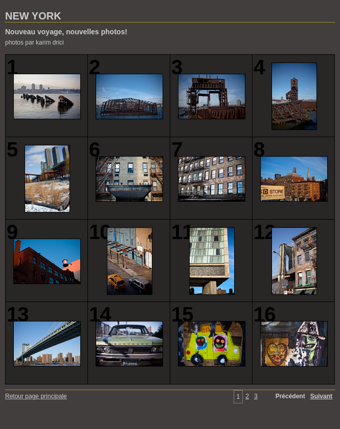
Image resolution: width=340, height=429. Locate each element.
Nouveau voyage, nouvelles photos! (66, 32)
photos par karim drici (34, 42)
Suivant (321, 396)
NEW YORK (33, 16)
